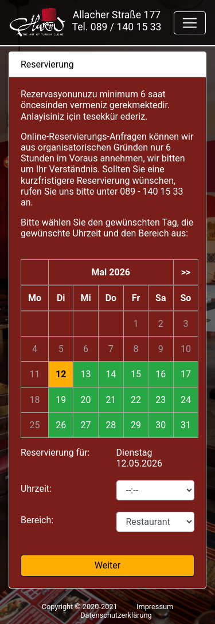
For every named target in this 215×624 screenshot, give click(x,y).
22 (136, 399)
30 (160, 425)
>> (186, 272)
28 (110, 425)
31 (186, 425)
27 (86, 425)
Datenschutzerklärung (116, 615)
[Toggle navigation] (190, 22)
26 (61, 425)
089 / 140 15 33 (126, 27)
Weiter (107, 565)
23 (160, 399)
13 (86, 374)
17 (186, 374)
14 (110, 374)
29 (136, 425)
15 (136, 374)
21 (110, 399)
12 (61, 374)
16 (160, 374)
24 (186, 399)
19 (61, 399)
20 (86, 399)
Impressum (154, 606)
